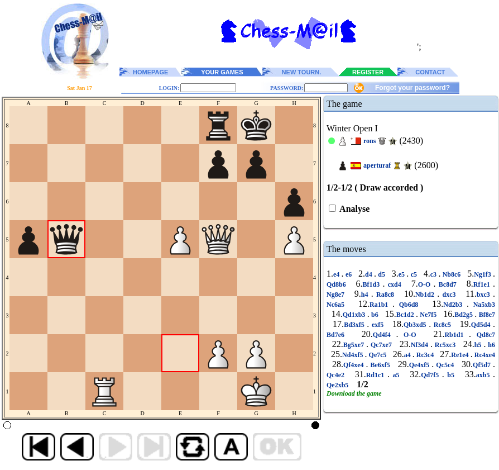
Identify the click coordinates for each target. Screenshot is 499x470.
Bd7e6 (338, 335)
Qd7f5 (431, 375)
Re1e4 (460, 355)
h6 (490, 345)
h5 (479, 345)
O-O (426, 284)
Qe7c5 (377, 355)
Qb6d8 (409, 304)
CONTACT (430, 72)
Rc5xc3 (445, 345)
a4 (408, 355)
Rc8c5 (442, 325)
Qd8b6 (338, 284)
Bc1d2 (406, 315)
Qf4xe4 (354, 365)
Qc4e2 (337, 375)
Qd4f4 (384, 335)
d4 (369, 274)
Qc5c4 (445, 365)
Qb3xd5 (416, 325)
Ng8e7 (337, 294)
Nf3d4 (420, 345)
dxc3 (449, 294)
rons (369, 141)
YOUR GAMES (222, 72)
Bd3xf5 (355, 325)
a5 (396, 375)
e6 (349, 274)
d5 (381, 274)
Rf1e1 (483, 284)
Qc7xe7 (381, 345)
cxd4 (395, 284)
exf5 (377, 325)
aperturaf (377, 165)
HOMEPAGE (150, 72)
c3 (434, 274)
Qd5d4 (482, 325)
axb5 (484, 375)
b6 (375, 315)
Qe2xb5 (338, 385)
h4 (366, 294)
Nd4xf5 (353, 355)
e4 (337, 274)
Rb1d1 (456, 335)
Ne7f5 (428, 315)
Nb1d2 (426, 294)
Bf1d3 (373, 284)
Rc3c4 (425, 355)
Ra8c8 (385, 294)
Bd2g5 (464, 315)
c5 (414, 274)
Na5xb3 (482, 304)
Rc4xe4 (484, 355)
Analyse (354, 208)
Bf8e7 (486, 315)
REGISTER (367, 72)
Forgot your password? (412, 88)
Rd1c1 (376, 375)
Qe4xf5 (420, 365)
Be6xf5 (380, 365)
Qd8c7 (483, 335)
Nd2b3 (455, 304)
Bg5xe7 (354, 345)
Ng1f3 (483, 274)
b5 (451, 375)
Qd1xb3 (355, 315)
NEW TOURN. (302, 72)
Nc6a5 (338, 304)
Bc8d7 (448, 284)
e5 (403, 274)
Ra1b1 (381, 304)
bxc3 (485, 294)
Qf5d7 (483, 365)
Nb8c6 (451, 274)
